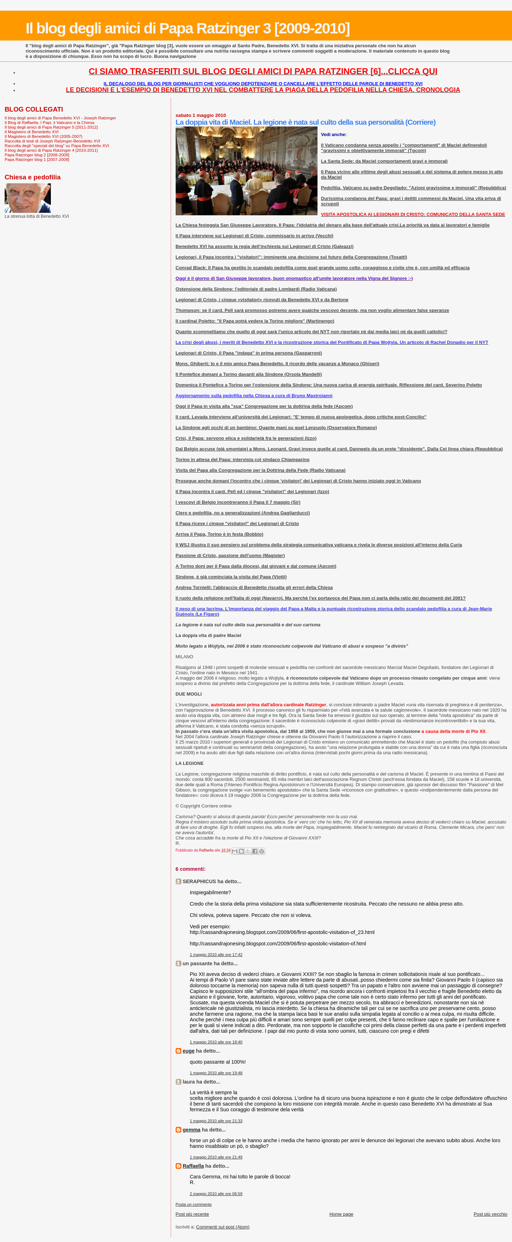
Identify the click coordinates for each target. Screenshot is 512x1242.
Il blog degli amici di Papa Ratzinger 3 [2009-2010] (188, 28)
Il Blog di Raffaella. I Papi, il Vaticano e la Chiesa (49, 122)
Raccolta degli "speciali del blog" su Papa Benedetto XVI (57, 145)
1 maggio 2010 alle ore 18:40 (216, 1042)
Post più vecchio (490, 1214)
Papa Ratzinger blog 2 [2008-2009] (37, 154)
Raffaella (193, 1166)
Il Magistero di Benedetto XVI (32, 131)
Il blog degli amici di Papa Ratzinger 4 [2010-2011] (51, 150)
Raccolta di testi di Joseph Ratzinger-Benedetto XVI (52, 141)
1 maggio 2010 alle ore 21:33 (216, 1121)
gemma (192, 1130)
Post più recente (192, 1214)
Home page (341, 1214)
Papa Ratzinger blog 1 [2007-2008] (37, 159)
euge (188, 1051)
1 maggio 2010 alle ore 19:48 (216, 1073)
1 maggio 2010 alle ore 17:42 (216, 954)
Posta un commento (194, 1204)
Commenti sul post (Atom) (223, 1227)
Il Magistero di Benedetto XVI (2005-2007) (43, 136)
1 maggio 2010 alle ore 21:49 (216, 1157)
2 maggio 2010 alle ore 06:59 (216, 1194)
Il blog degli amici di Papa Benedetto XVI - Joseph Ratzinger (60, 117)
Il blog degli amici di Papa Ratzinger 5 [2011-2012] (51, 127)
